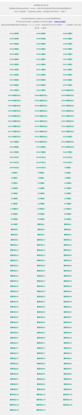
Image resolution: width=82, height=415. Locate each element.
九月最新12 (68, 209)
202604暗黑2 (41, 39)
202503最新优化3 (41, 111)
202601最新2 (41, 54)
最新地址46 (14, 302)
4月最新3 (14, 173)
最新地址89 (41, 374)
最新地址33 (14, 281)
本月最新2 (41, 214)
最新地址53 (41, 312)
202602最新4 (67, 49)
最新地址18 (14, 255)
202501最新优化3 (41, 121)
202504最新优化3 (41, 106)
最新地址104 (41, 400)
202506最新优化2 (14, 95)
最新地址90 (68, 374)
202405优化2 (14, 162)
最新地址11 (68, 240)
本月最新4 (14, 219)
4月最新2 (67, 168)
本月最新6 (67, 219)
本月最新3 (67, 214)
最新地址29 (68, 271)
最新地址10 (41, 240)
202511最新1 (67, 64)
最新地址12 (14, 245)
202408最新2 (41, 147)
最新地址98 (41, 389)
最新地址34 (41, 281)
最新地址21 (14, 260)
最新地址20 (68, 255)
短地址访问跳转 (60, 22)
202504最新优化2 (14, 106)
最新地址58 (14, 322)
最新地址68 (41, 338)
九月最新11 (41, 209)
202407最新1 (14, 152)
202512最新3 (14, 64)
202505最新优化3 (41, 101)
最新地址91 (14, 379)
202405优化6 (41, 168)
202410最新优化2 (14, 137)
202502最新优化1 (67, 111)
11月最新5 (67, 188)
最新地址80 (41, 358)
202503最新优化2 (14, 111)
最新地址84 (68, 364)
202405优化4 (67, 162)
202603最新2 (14, 44)
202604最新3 (67, 33)
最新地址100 (14, 394)
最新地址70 (14, 343)
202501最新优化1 (67, 116)
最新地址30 (14, 276)
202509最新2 (14, 80)
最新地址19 (41, 255)
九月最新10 (14, 209)
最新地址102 (67, 394)
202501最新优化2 (14, 121)
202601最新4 (14, 59)
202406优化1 (14, 157)
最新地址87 (68, 369)
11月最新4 (41, 188)
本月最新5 (41, 219)
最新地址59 (41, 322)
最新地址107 (41, 405)
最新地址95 (41, 384)
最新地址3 (14, 229)
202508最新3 (41, 85)
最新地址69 (68, 338)
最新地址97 (14, 389)
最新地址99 (68, 389)
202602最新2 (14, 49)
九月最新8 (41, 204)
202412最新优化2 (41, 126)
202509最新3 (41, 80)
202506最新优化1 (67, 90)
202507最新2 (14, 90)
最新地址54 (68, 312)
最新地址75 (68, 348)
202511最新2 (14, 70)
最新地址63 (68, 327)
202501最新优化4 (67, 121)
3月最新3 (14, 178)
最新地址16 (41, 250)
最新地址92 (41, 379)
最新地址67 (14, 338)
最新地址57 (68, 317)
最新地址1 (41, 224)
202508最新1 (67, 80)
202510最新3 (41, 75)
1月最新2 (67, 178)
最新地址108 (67, 405)
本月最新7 (14, 224)
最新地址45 (68, 296)
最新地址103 (14, 400)
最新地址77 (41, 353)
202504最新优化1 (67, 101)
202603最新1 (67, 39)
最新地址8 (67, 235)
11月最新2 (67, 183)
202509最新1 (67, 75)
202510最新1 (67, 70)
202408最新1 (14, 147)
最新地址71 (41, 343)
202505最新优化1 (67, 95)
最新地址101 (41, 394)
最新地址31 (41, 276)
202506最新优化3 (41, 95)
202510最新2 (14, 75)
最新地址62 (41, 327)
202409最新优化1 (41, 142)
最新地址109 (14, 410)
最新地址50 (41, 307)
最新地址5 (67, 229)
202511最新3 (41, 70)
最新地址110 (41, 410)
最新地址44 (41, 296)
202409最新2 (14, 142)
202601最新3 (67, 54)
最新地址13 (41, 245)
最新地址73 (14, 348)
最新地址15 (14, 250)
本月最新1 (14, 214)
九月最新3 (67, 193)
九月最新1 (14, 193)
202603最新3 (41, 44)
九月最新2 (41, 193)
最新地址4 (41, 229)
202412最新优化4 (14, 131)
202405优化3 (41, 162)
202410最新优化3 (41, 137)
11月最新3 (14, 188)
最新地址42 (14, 296)
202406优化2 (41, 157)
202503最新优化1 (67, 106)
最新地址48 (68, 302)
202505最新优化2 (14, 101)
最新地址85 (14, 369)
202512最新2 (67, 59)
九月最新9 (67, 204)
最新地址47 (41, 302)
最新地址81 (68, 358)
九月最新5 (41, 198)
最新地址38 (68, 286)
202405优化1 (67, 157)
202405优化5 (14, 168)
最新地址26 (68, 266)
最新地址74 (41, 348)
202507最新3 (41, 90)
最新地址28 (41, 271)
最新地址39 (14, 291)
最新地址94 (14, 384)
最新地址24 (14, 266)
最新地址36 (14, 286)
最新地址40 (41, 291)
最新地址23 (68, 260)
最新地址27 (14, 271)
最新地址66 (68, 333)
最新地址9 (14, 240)
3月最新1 (41, 173)
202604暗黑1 (14, 39)
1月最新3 (14, 183)
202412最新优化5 (41, 131)
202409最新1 (67, 137)
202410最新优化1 (67, 131)
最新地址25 (41, 266)
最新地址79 (14, 358)
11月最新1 (41, 183)
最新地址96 (68, 384)
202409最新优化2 (67, 142)
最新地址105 (67, 400)
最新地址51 (68, 307)
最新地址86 (41, 369)
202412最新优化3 (67, 126)
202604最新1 (14, 33)
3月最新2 (67, 173)
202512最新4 (41, 64)
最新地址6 (14, 235)
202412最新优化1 (14, 126)
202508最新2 (14, 85)
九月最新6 (67, 198)
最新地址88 (14, 374)
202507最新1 (67, 85)
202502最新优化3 (41, 116)
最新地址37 (41, 286)
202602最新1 (67, 44)
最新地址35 (68, 281)
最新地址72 (68, 343)
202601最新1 (14, 54)
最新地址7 (41, 235)
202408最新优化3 (67, 147)
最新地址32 (68, 276)
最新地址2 (67, 224)
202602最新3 (41, 49)
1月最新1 (41, 178)
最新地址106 (14, 405)
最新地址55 (14, 317)
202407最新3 (67, 152)
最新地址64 (14, 333)
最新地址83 (41, 364)
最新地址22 (41, 260)
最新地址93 (68, 379)
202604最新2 (41, 33)
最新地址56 (41, 317)
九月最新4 (14, 198)
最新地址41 (68, 291)
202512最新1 (41, 59)
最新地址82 (14, 364)
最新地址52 (14, 312)
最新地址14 (68, 245)
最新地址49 (14, 307)
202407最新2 (41, 152)
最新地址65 (41, 333)
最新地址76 (14, 353)
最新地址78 (68, 353)
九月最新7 (14, 204)
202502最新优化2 (14, 116)
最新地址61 (14, 327)
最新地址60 (68, 322)
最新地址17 (68, 250)
